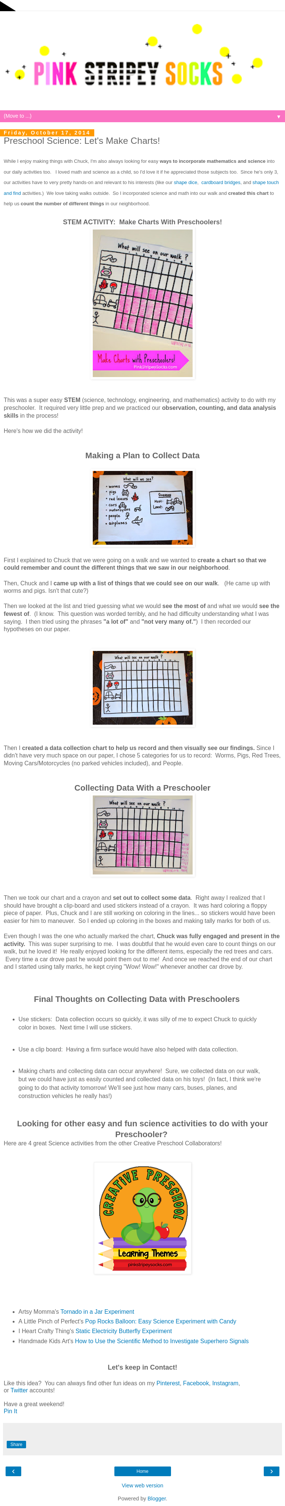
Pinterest (168, 1383)
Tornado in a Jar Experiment (97, 1312)
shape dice (185, 182)
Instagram (225, 1383)
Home (142, 1471)
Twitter (19, 1390)
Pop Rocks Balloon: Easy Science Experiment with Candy (161, 1321)
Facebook (196, 1383)
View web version (143, 1485)
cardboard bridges (220, 182)
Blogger (157, 1499)
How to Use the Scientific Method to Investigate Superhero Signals (161, 1341)
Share (16, 1444)
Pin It (10, 1411)
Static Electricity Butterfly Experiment (124, 1331)
